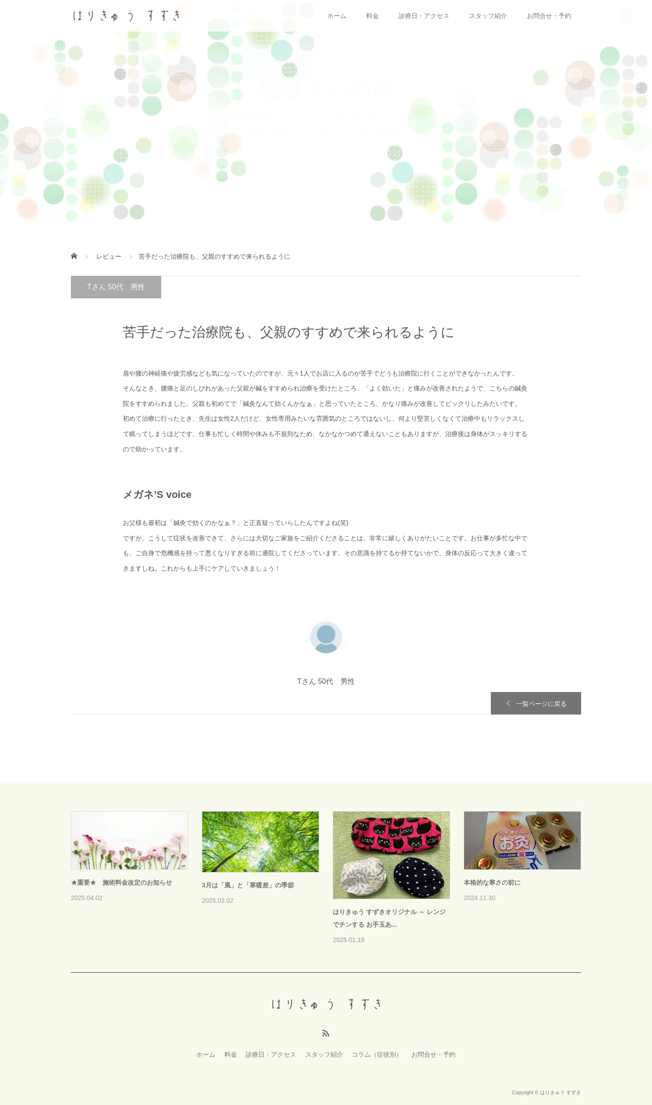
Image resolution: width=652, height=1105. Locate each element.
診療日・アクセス (424, 15)
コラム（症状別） (377, 1054)
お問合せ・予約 (549, 15)
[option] (333, 878)
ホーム (336, 15)
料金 (372, 15)
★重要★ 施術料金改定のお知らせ (121, 882)
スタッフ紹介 (488, 15)
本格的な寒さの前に (492, 882)
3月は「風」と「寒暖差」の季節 (248, 885)
